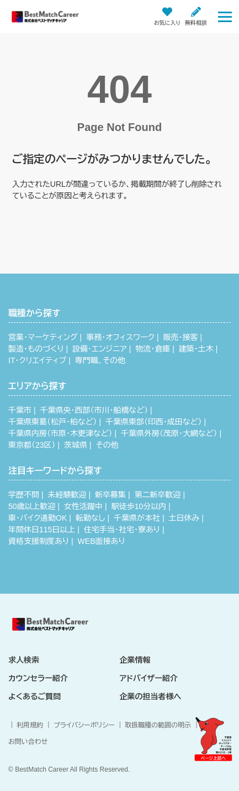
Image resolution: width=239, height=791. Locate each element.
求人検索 (23, 660)
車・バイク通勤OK (37, 518)
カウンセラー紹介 (38, 678)
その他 (107, 445)
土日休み (184, 518)
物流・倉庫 (152, 348)
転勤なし (90, 518)
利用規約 (30, 725)
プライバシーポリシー (84, 725)
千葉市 (19, 410)
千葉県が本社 (137, 518)
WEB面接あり (101, 541)
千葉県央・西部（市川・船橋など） (94, 410)
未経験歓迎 (67, 494)
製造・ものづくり (36, 348)
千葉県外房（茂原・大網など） (169, 433)
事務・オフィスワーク (120, 337)
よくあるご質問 (34, 696)
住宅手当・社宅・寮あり (122, 529)
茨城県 (75, 445)
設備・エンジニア (99, 348)
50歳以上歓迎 (32, 506)
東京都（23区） (32, 445)
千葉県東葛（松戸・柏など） (52, 421)
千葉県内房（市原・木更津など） (60, 433)
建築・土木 (196, 348)
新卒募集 (110, 494)
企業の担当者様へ (151, 696)
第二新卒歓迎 (158, 494)
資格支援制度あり (38, 541)
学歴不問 (23, 494)
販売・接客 (180, 337)
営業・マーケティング (43, 337)
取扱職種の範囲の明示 (158, 725)
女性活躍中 (83, 506)
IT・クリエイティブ (37, 360)
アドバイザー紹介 (149, 678)
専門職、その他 (100, 360)
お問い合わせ (27, 742)
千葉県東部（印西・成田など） (153, 421)
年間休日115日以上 (41, 529)
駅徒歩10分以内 (139, 506)
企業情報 (135, 660)
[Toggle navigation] (225, 16)
